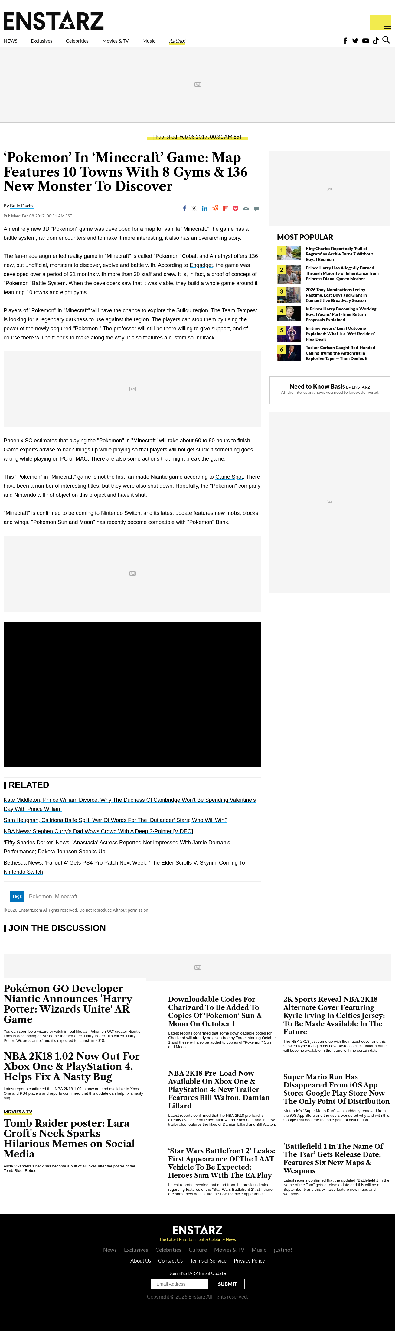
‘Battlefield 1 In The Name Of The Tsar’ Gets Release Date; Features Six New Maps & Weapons (333, 1169)
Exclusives (56, 44)
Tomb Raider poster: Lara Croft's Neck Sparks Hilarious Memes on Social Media (69, 1149)
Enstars (54, 20)
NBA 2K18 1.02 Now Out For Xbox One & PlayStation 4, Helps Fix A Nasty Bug (72, 1077)
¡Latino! (240, 44)
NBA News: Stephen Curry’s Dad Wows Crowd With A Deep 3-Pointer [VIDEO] (98, 842)
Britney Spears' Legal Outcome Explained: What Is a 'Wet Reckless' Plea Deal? (340, 344)
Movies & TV (158, 44)
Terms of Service (208, 1271)
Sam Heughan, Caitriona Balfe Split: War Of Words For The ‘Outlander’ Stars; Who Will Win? (115, 831)
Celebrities (105, 44)
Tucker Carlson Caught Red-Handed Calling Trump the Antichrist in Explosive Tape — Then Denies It (340, 363)
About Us (140, 1271)
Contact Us (170, 1271)
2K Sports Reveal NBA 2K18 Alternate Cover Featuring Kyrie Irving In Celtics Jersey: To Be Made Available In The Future (334, 1026)
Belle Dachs (22, 216)
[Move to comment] (256, 219)
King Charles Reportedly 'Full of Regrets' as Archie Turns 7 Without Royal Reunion (339, 264)
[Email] (246, 219)
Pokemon (40, 907)
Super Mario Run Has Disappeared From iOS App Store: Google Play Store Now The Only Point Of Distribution (336, 1100)
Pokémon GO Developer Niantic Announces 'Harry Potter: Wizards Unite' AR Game (68, 1014)
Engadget (201, 276)
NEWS (14, 44)
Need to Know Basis (317, 396)
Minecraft (66, 907)
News (110, 1260)
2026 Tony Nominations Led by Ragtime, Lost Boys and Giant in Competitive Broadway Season (336, 305)
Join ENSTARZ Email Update (197, 1283)
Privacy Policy (249, 1271)
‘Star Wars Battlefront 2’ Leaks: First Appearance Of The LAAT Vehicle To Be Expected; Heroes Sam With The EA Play (221, 1173)
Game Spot (229, 487)
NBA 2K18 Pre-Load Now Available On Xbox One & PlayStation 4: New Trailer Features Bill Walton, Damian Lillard (219, 1100)
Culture (198, 1260)
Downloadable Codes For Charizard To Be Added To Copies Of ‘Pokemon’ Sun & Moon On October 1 (215, 1022)
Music (203, 44)
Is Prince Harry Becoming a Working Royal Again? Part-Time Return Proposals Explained (341, 325)
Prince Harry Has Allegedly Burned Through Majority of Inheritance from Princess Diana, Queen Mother (342, 284)
